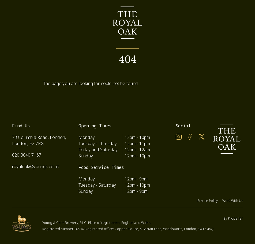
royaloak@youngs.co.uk (35, 166)
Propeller (235, 218)
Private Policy (207, 200)
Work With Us (232, 200)
